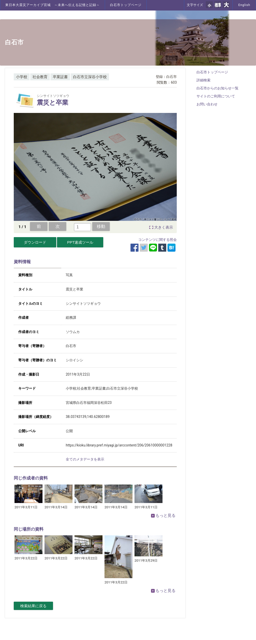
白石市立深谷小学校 (90, 77)
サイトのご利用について (215, 96)
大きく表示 (163, 227)
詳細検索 (203, 80)
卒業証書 (60, 77)
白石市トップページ (126, 5)
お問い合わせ (207, 104)
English (244, 5)
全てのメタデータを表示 (85, 459)
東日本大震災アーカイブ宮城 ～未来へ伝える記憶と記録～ (52, 5)
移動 (101, 226)
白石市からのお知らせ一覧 (217, 88)
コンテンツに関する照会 (157, 240)
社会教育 (40, 77)
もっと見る (163, 515)
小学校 (21, 77)
